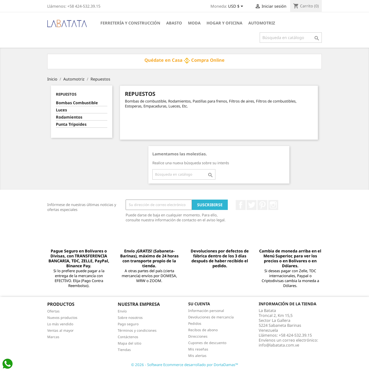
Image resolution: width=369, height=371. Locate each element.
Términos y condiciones (137, 330)
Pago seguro (128, 324)
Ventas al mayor (60, 330)
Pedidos (194, 323)
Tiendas (124, 349)
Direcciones (198, 336)
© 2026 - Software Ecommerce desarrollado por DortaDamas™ (184, 364)
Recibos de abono (203, 330)
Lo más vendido (60, 324)
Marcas (53, 336)
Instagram (273, 205)
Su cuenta (199, 304)
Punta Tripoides (71, 124)
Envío (122, 311)
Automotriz (261, 23)
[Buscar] (291, 37)
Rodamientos (69, 117)
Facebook (241, 205)
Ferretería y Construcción (130, 23)
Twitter (251, 205)
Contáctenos (128, 336)
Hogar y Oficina (224, 23)
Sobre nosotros (130, 317)
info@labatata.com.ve (279, 345)
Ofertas (53, 311)
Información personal (206, 310)
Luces (61, 110)
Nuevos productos (62, 317)
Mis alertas (197, 355)
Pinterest (262, 205)
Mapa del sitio (129, 343)
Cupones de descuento (207, 342)
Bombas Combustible (77, 102)
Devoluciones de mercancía (211, 317)
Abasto (174, 23)
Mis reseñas (198, 349)
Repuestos (66, 94)
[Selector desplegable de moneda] (236, 7)
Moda (194, 23)
